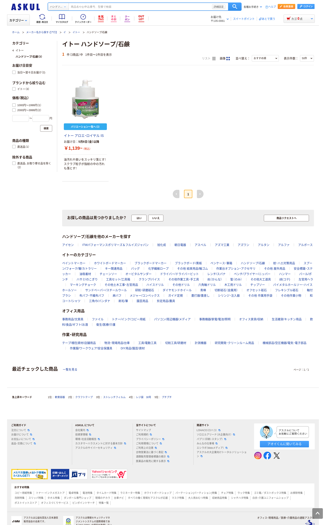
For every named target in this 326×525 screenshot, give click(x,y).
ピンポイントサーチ (83, 503)
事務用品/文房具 (72, 319)
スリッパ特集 (35, 498)
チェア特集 (227, 493)
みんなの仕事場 (207, 443)
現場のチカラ (102, 498)
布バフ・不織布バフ (91, 295)
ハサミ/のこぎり (87, 279)
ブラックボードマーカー (151, 263)
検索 (235, 6)
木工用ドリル (233, 284)
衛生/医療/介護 (105, 324)
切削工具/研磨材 (175, 343)
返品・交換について (23, 443)
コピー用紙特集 (23, 493)
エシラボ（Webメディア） (212, 447)
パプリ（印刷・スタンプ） (211, 439)
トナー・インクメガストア (50, 493)
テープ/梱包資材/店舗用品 (79, 343)
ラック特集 (243, 493)
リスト (209, 58)
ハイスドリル (155, 284)
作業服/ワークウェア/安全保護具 (91, 348)
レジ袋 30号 (143, 397)
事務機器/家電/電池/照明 (215, 319)
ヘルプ (272, 7)
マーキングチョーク (83, 284)
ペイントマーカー (73, 263)
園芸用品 (142, 301)
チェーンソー (108, 274)
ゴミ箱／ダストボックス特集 (270, 493)
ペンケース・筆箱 (221, 263)
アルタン (263, 245)
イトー (76, 32)
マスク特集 (178, 498)
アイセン (68, 245)
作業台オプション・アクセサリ (236, 268)
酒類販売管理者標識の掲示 (152, 456)
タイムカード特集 (106, 493)
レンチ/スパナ (216, 274)
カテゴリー (18, 20)
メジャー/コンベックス (145, 295)
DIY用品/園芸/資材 (132, 348)
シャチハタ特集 (239, 498)
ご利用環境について (149, 443)
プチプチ (167, 397)
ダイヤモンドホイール (177, 290)
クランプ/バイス (149, 279)
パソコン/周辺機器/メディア (172, 319)
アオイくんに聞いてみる (284, 444)
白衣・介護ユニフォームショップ (270, 498)
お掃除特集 (296, 493)
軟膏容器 (60, 397)
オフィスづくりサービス (54, 503)
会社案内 (82, 430)
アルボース (305, 245)
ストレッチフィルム (114, 397)
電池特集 (88, 493)
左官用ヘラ (306, 279)
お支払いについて (23, 439)
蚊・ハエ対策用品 (284, 263)
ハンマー (285, 274)
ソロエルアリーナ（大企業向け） (216, 434)
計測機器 (200, 343)
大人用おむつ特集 (198, 498)
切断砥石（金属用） (226, 290)
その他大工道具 (261, 279)
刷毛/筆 (123, 301)
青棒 (203, 290)
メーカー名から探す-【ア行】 (41, 32)
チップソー (257, 284)
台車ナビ (119, 498)
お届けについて (21, 434)
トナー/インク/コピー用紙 (129, 319)
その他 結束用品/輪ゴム (192, 268)
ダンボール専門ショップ (77, 498)
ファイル (98, 319)
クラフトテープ (84, 397)
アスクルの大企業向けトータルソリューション (222, 454)
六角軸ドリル (207, 284)
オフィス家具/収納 (251, 319)
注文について (20, 430)
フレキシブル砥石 (286, 290)
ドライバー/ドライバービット (179, 274)
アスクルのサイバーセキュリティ (95, 447)
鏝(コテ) (284, 279)
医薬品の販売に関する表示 (152, 461)
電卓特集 (74, 493)
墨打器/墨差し (200, 295)
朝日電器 (180, 245)
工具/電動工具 (147, 343)
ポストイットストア (26, 503)
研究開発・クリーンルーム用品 (234, 343)
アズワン (243, 245)
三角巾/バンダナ (99, 301)
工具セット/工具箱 (118, 279)
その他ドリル (181, 284)
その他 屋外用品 (274, 268)
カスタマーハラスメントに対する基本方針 (100, 443)
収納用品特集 (219, 498)
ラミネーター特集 (130, 493)
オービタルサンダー (138, 274)
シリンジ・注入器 (229, 295)
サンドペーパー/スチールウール (106, 290)
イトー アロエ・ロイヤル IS (84, 135)
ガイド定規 (175, 295)
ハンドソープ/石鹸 (253, 263)
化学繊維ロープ (158, 268)
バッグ (135, 268)
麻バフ (117, 295)
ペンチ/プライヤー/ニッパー (252, 274)
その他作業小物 (291, 295)
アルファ (284, 245)
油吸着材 (85, 274)
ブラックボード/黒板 (188, 263)
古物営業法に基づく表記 (151, 452)
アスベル (200, 245)
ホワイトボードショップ (158, 493)
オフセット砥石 (256, 290)
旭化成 (161, 245)
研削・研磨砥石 (144, 290)
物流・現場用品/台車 (117, 343)
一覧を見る (70, 369)
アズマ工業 (222, 245)
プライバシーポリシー (150, 439)
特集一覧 (104, 503)
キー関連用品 (113, 268)
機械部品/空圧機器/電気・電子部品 (284, 343)
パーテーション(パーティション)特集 (196, 493)
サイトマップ (143, 430)
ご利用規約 (144, 434)
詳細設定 (219, 6)
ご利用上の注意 (146, 447)
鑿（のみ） (236, 279)
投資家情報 (83, 434)
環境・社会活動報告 (87, 439)
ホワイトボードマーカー (110, 263)
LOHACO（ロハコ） (209, 430)
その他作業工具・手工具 (183, 279)
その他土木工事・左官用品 (121, 284)
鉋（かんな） (214, 279)
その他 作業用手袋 (260, 295)
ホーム (16, 32)
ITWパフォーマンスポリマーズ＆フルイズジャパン (115, 245)
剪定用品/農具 (166, 301)
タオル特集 (53, 498)
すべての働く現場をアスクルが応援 (148, 498)
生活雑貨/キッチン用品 (287, 319)
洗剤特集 (20, 498)
